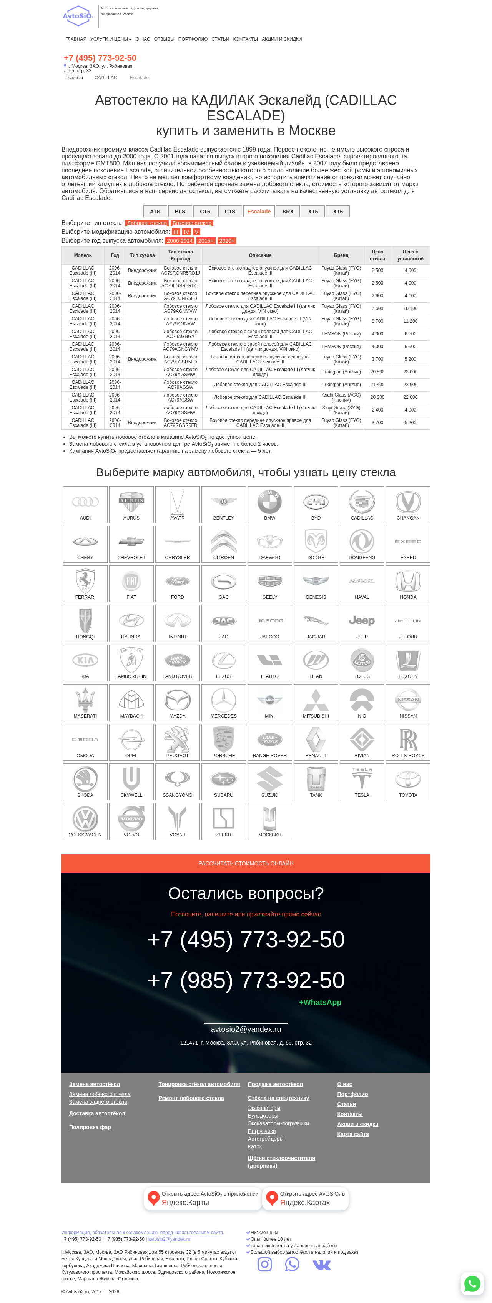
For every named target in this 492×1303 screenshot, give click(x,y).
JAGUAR (316, 623)
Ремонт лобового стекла (191, 1098)
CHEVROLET (131, 544)
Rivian (362, 742)
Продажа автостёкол (275, 1084)
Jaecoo (269, 623)
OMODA (85, 742)
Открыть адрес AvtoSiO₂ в (304, 1198)
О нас (143, 39)
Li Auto (269, 663)
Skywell (131, 782)
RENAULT (316, 742)
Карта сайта (353, 1134)
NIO (362, 702)
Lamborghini (131, 663)
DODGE (316, 544)
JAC (223, 623)
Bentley (223, 504)
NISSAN (408, 702)
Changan (408, 504)
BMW (269, 504)
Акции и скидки (282, 39)
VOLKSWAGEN (85, 821)
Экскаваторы (264, 1108)
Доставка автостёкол (97, 1113)
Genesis (316, 584)
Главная (75, 39)
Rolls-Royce (408, 742)
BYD (316, 504)
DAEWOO (269, 544)
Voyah (177, 821)
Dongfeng (362, 544)
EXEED (408, 544)
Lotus (362, 663)
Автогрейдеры (266, 1139)
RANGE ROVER (270, 742)
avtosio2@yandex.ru (246, 1029)
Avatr (177, 504)
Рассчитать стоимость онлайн (246, 863)
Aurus (131, 504)
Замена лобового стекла (100, 1094)
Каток (255, 1146)
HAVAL (362, 584)
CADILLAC (106, 77)
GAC (223, 584)
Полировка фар (90, 1127)
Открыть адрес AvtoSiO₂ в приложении (202, 1198)
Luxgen (408, 663)
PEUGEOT (177, 742)
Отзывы (164, 39)
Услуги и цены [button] (111, 39)
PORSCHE (223, 742)
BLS (180, 211)
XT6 (338, 211)
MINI (269, 702)
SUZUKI (269, 782)
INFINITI (177, 623)
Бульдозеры (263, 1116)
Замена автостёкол (94, 1084)
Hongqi (85, 623)
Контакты (245, 39)
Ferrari (85, 584)
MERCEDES (223, 702)
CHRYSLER (177, 544)
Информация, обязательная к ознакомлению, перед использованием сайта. (143, 1232)
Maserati (85, 702)
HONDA (408, 584)
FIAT (131, 584)
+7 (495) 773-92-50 (100, 58)
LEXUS (223, 663)
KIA (85, 663)
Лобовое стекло (147, 223)
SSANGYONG (177, 782)
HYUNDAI (131, 623)
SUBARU (223, 782)
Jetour (408, 623)
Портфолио (193, 39)
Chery (85, 544)
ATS (155, 211)
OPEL (131, 742)
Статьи (220, 39)
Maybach (131, 702)
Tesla (362, 782)
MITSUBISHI (316, 702)
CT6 (205, 211)
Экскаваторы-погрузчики (278, 1123)
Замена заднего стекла (98, 1102)
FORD (177, 584)
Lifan (316, 663)
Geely (269, 584)
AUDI (85, 504)
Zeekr (223, 821)
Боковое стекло (192, 223)
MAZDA (177, 702)
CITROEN (223, 544)
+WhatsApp (320, 1002)
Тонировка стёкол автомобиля (199, 1084)
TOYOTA (408, 782)
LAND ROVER (178, 663)
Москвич (269, 821)
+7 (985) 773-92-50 (246, 980)
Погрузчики (262, 1131)
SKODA (85, 782)
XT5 (313, 211)
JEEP (362, 623)
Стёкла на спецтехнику (278, 1098)
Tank (316, 782)
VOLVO (131, 821)
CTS (230, 211)
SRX (288, 211)
